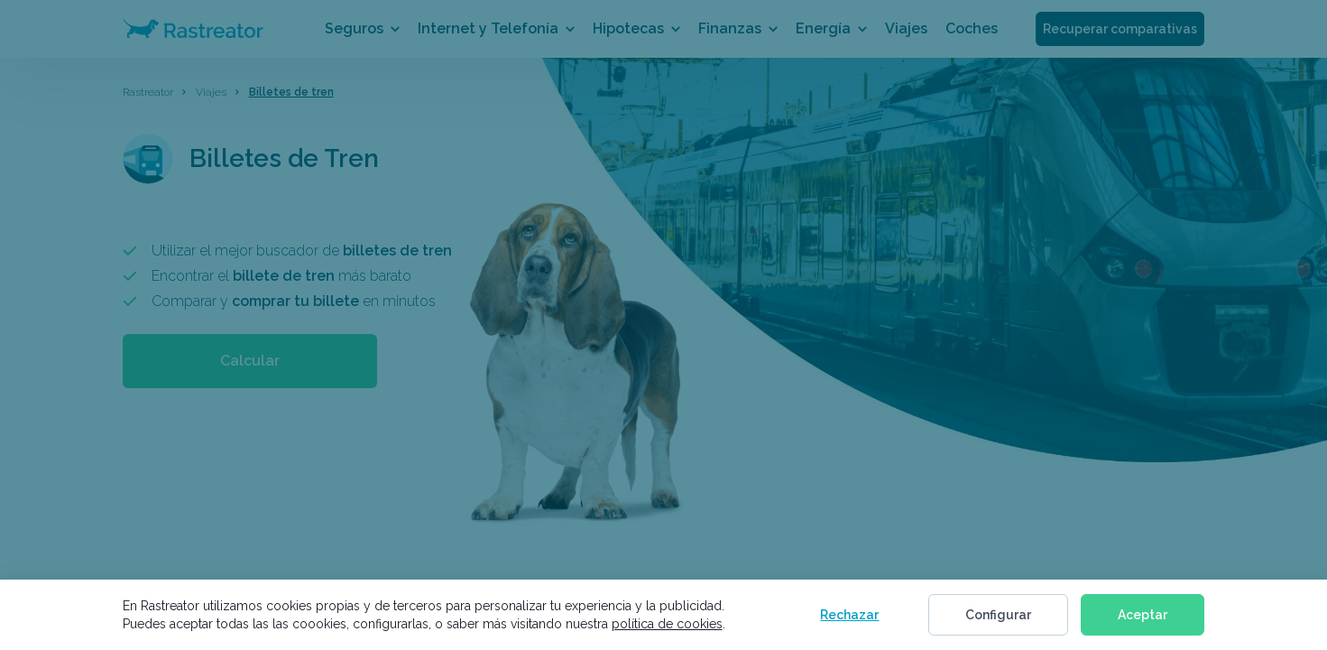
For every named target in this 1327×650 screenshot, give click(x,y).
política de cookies (667, 624)
